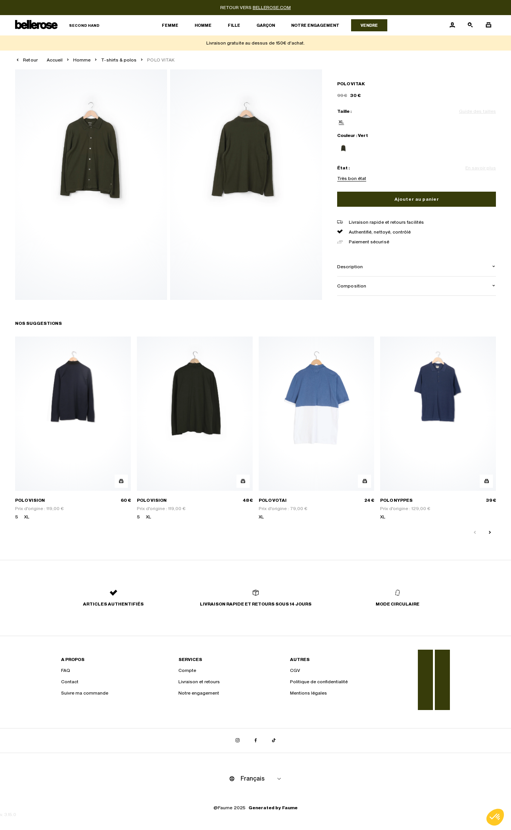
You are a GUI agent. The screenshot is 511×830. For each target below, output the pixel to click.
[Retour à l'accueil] (57, 25)
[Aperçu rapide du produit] (121, 481)
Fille (234, 25)
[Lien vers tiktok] (274, 741)
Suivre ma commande (84, 693)
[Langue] (262, 779)
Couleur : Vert (352, 135)
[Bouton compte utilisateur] (452, 25)
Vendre (369, 25)
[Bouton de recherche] (470, 25)
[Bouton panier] (488, 25)
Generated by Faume (273, 807)
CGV (295, 670)
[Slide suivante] (490, 532)
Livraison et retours (199, 681)
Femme (170, 25)
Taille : (344, 111)
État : (343, 168)
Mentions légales (308, 693)
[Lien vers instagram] (238, 741)
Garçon (265, 25)
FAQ (65, 670)
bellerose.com (272, 7)
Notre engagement (315, 25)
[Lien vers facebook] (256, 741)
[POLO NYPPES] (438, 428)
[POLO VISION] (73, 428)
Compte (187, 670)
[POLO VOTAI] (316, 428)
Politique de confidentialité (319, 681)
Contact (69, 681)
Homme (203, 25)
